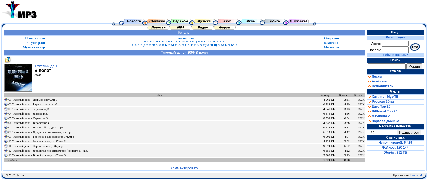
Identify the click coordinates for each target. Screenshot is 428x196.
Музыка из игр (34, 47)
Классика (331, 43)
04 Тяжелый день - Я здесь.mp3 (28, 113)
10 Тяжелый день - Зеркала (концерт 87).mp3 (37, 141)
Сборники (331, 38)
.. (9, 61)
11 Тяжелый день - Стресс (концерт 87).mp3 (36, 146)
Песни (374, 76)
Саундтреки (36, 43)
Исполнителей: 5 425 (395, 143)
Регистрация (395, 37)
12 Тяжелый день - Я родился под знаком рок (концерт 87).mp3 (48, 150)
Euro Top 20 (378, 106)
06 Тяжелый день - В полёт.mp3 (28, 122)
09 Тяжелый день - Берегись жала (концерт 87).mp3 (41, 136)
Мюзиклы (331, 47)
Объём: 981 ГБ (395, 152)
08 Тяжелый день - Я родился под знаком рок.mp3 (40, 132)
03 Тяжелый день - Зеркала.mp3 (28, 109)
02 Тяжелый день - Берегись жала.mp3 (32, 104)
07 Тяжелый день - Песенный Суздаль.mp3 (35, 127)
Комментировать (184, 168)
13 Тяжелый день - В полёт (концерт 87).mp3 (37, 155)
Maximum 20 (379, 116)
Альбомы (377, 81)
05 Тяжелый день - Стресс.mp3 (28, 118)
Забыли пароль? (395, 54)
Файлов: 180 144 (395, 147)
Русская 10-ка (380, 101)
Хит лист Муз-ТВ (383, 97)
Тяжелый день (46, 66)
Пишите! (416, 175)
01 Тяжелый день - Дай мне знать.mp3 (32, 99)
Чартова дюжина (383, 121)
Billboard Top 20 (382, 111)
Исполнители (35, 38)
